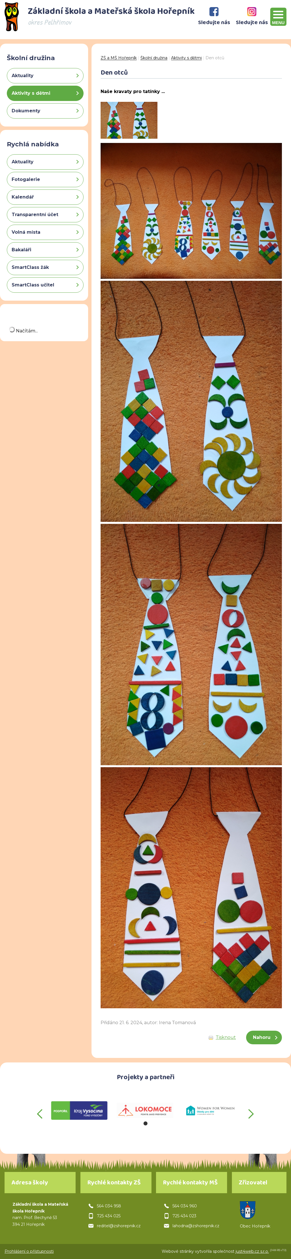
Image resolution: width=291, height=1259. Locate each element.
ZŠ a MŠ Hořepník (119, 57)
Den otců (214, 57)
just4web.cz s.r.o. (252, 1251)
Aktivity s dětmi (186, 57)
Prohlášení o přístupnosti (29, 1251)
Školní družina (153, 57)
